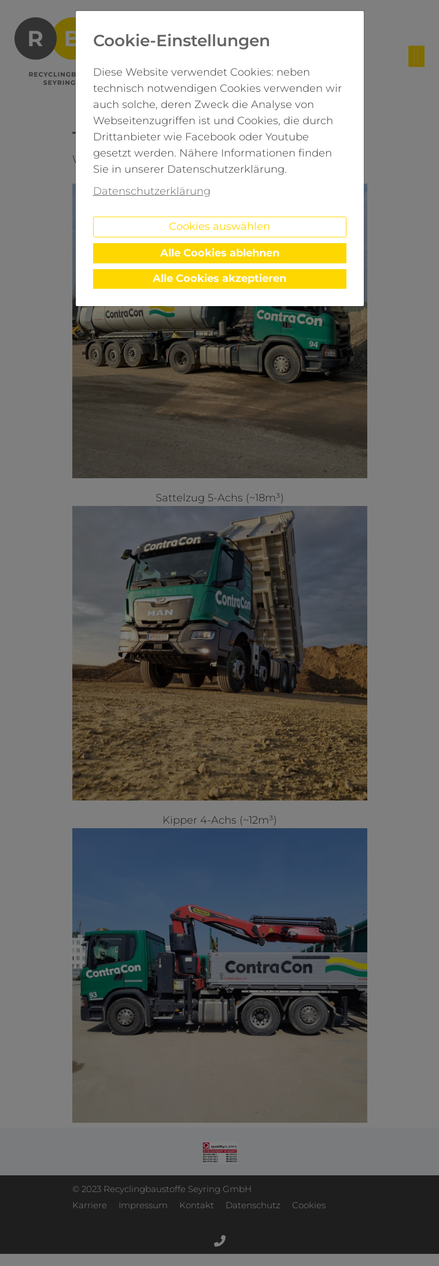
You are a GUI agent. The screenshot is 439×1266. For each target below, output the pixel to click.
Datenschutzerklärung (152, 191)
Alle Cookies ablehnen (219, 253)
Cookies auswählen (219, 226)
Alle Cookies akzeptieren (219, 278)
